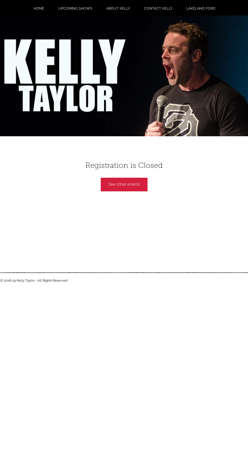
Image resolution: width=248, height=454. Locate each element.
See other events (124, 185)
